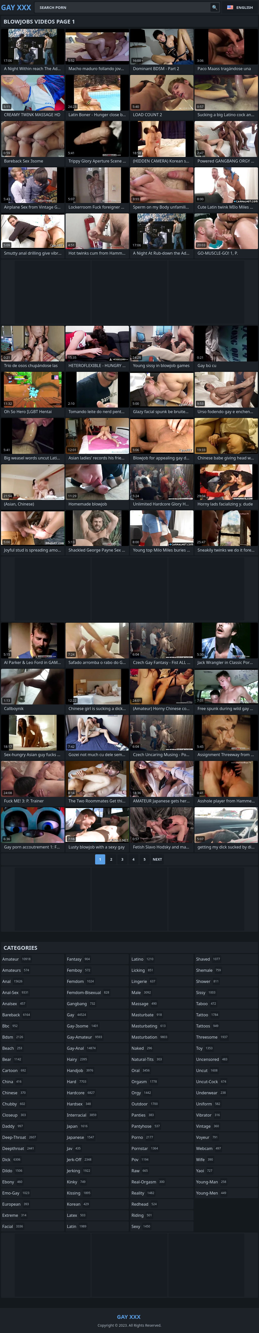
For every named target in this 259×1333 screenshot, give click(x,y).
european (16, 1204)
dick (12, 1159)
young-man (212, 1182)
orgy (142, 1093)
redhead (145, 1204)
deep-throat (19, 1137)
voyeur (207, 1137)
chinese (14, 1093)
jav (74, 1148)
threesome (212, 1037)
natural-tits (147, 1059)
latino (143, 959)
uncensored (212, 1059)
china (12, 1081)
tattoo (208, 1015)
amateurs (16, 970)
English (244, 7)
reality (144, 1193)
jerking (79, 1171)
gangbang (82, 1003)
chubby (14, 1104)
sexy (142, 1226)
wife (205, 1159)
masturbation (150, 1037)
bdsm (13, 1037)
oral (141, 1070)
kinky (77, 1182)
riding (142, 1215)
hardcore (81, 1093)
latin (77, 1226)
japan (78, 1126)
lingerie (144, 981)
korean (78, 1204)
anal (13, 981)
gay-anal (82, 1048)
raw (140, 1171)
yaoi (205, 1171)
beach (13, 1048)
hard (77, 1081)
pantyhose (146, 1126)
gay (77, 1015)
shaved (208, 959)
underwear (211, 1093)
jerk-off (80, 1159)
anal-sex (16, 992)
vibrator (208, 1115)
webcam (209, 1148)
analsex (14, 1003)
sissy (206, 992)
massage (145, 1003)
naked (142, 1048)
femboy (79, 970)
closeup (14, 1115)
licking (143, 970)
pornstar (145, 1148)
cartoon (14, 1070)
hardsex (79, 1104)
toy (205, 1048)
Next (157, 859)
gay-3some (83, 1026)
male (142, 992)
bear (12, 1059)
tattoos (208, 1026)
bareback (16, 1015)
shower (208, 981)
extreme (15, 1215)
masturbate (147, 1015)
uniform (209, 1104)
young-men (212, 1193)
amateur (17, 959)
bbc (10, 1026)
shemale (209, 970)
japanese (81, 1137)
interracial (82, 1115)
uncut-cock (212, 1081)
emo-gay (16, 1193)
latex (77, 1215)
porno (143, 1137)
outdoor (145, 1104)
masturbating (149, 1026)
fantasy (79, 959)
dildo (13, 1171)
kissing (79, 1193)
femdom (81, 981)
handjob (81, 1070)
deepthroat (18, 1148)
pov (141, 1159)
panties (143, 1115)
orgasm (145, 1081)
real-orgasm (149, 1182)
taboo (207, 1003)
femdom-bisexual (89, 992)
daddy (13, 1126)
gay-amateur (85, 1037)
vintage (208, 1126)
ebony (13, 1182)
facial (13, 1226)
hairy (77, 1059)
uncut (207, 1070)
